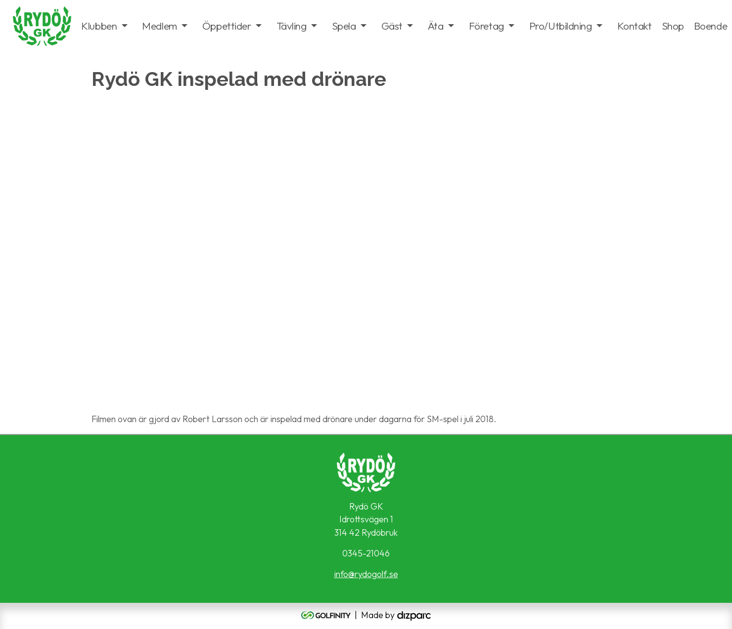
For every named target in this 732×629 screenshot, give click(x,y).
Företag (486, 25)
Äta (436, 25)
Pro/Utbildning (560, 25)
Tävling (291, 25)
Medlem (159, 25)
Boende (710, 25)
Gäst (392, 25)
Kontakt (634, 25)
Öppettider (226, 25)
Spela (344, 25)
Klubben (99, 25)
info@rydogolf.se (366, 574)
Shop (673, 25)
